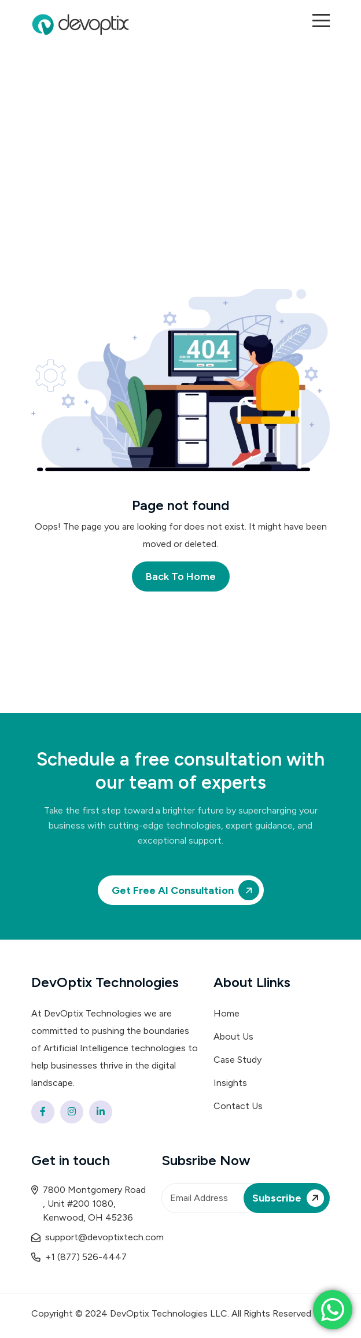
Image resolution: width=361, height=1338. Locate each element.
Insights (230, 1082)
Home (226, 1013)
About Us (233, 1036)
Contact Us (238, 1105)
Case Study (237, 1059)
